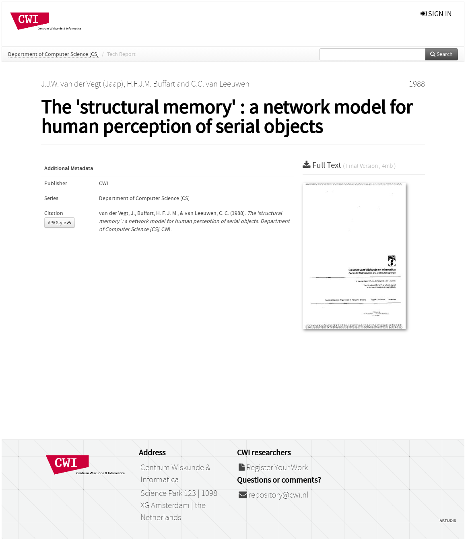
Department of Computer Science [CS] (53, 54)
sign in (436, 14)
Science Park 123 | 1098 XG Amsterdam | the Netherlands (178, 505)
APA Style (59, 222)
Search (441, 54)
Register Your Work (273, 468)
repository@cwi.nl (274, 495)
